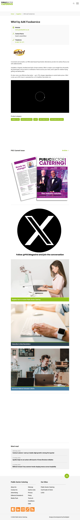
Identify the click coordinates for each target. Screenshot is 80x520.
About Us (13, 487)
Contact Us (14, 490)
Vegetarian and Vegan (57, 119)
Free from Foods (43, 119)
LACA (42, 492)
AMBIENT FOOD (15, 119)
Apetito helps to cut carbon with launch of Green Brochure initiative (33, 460)
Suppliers (18, 14)
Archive (64, 150)
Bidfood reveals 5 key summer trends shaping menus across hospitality (34, 466)
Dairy (35, 119)
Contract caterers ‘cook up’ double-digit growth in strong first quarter (33, 453)
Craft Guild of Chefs (47, 490)
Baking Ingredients (26, 119)
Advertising (14, 492)
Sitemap (30, 487)
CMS (29, 504)
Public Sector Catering (47, 487)
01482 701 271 (19, 42)
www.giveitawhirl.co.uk (22, 30)
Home (12, 14)
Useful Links (31, 490)
